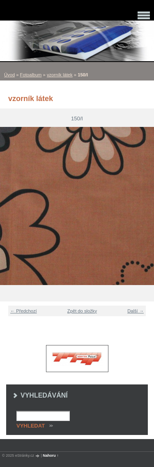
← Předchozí (23, 310)
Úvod (9, 74)
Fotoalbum (31, 74)
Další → (135, 310)
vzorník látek (60, 74)
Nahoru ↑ (51, 455)
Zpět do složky (82, 310)
